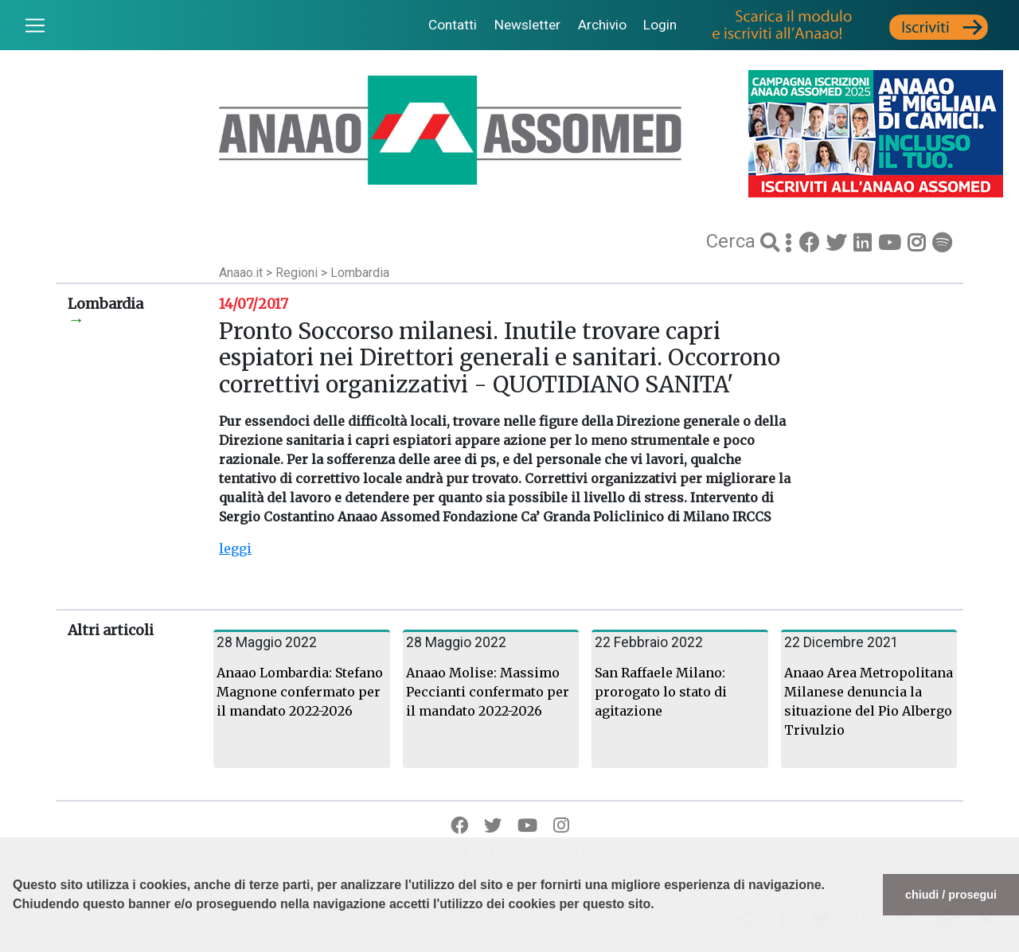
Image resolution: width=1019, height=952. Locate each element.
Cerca (733, 241)
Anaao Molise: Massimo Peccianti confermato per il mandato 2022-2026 (487, 692)
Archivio (602, 25)
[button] (15, 944)
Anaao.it (241, 272)
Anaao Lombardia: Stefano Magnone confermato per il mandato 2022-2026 (300, 692)
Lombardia (359, 272)
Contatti (452, 25)
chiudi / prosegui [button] (951, 894)
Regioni (298, 272)
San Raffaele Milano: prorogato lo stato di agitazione (661, 692)
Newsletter (527, 25)
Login (660, 25)
